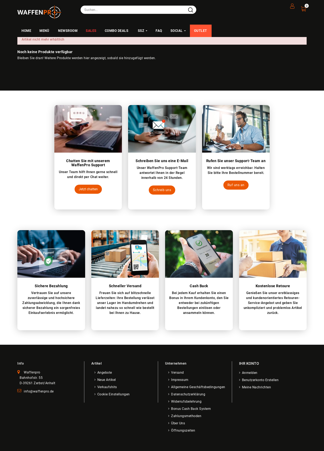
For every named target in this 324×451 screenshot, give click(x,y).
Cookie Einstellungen (114, 394)
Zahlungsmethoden (187, 416)
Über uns (178, 423)
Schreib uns (162, 190)
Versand (178, 372)
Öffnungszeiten (183, 430)
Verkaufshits (107, 387)
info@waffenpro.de (39, 391)
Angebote (105, 372)
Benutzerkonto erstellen (260, 380)
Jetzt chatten (88, 189)
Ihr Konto (249, 363)
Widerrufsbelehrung (187, 401)
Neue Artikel (107, 380)
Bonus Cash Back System (191, 409)
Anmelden (250, 373)
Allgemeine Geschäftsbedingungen (199, 387)
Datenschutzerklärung (189, 394)
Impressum (180, 380)
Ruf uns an (236, 185)
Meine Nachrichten (257, 387)
